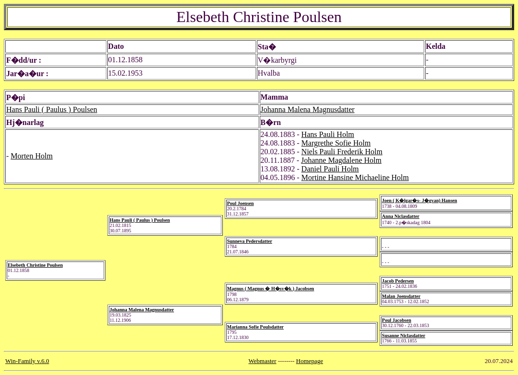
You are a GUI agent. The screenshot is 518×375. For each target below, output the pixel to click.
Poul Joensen (240, 203)
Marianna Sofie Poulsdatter (255, 327)
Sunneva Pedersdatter (249, 241)
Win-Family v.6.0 (27, 360)
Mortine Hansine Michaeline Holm (355, 177)
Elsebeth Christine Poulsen (35, 265)
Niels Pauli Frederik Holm (341, 152)
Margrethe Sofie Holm (336, 143)
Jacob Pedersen (398, 281)
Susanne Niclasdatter (403, 335)
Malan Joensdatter (401, 296)
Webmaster (262, 360)
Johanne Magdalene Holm (341, 160)
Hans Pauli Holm (327, 134)
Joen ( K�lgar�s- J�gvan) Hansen (419, 200)
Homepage (309, 360)
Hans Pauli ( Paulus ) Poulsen (51, 109)
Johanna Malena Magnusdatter (308, 109)
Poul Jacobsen (396, 320)
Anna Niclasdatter (400, 216)
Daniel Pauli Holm (330, 169)
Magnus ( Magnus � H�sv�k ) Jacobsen (270, 288)
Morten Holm (32, 156)
